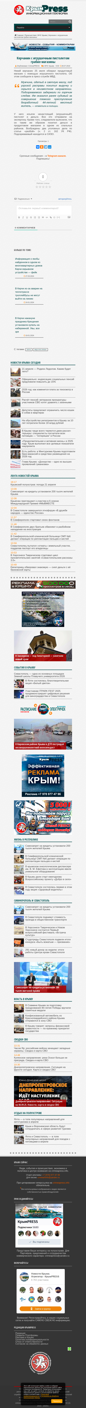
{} (54, 217)
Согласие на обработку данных (31, 1344)
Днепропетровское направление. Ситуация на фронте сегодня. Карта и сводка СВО (39, 1068)
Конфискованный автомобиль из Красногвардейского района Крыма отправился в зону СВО (45, 1018)
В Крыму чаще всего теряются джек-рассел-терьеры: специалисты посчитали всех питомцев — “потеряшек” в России (46, 433)
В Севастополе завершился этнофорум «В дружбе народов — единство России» (39, 511)
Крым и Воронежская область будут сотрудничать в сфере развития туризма (48, 1127)
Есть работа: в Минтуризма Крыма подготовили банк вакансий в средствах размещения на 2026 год (48, 454)
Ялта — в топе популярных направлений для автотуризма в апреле (39, 1120)
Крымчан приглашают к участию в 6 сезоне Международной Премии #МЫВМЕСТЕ (35, 502)
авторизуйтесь (65, 199)
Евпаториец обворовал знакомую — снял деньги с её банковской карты (40, 568)
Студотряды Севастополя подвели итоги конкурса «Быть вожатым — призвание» (48, 940)
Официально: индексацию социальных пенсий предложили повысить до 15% (48, 380)
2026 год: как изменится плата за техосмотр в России (47, 390)
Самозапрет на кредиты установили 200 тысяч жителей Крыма (42, 492)
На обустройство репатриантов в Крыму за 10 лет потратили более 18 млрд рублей (47, 421)
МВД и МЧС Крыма (40, 349)
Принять (56, 1401)
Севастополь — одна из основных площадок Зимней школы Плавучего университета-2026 (39, 675)
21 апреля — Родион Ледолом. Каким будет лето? (46, 370)
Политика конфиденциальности (32, 1339)
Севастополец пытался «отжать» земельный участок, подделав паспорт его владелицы (40, 547)
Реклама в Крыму (24, 1337)
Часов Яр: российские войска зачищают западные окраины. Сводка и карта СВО (42, 1049)
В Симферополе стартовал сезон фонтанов (35, 520)
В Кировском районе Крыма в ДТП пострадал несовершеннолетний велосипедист (39, 745)
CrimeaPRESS (33, 66)
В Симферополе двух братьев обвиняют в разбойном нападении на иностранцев (40, 528)
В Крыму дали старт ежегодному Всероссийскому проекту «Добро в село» (48, 878)
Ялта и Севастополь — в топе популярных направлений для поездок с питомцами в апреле (47, 1139)
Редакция (20, 1333)
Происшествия (30, 35)
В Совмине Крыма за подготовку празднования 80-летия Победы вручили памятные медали (48, 1008)
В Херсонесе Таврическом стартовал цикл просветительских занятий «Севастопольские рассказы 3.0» (42, 558)
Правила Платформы (26, 1335)
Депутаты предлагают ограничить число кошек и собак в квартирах (48, 411)
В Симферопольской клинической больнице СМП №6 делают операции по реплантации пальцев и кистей (41, 537)
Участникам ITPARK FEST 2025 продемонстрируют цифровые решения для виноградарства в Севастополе (47, 693)
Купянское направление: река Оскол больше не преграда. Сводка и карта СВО (40, 1059)
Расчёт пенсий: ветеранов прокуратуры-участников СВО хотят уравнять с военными (46, 401)
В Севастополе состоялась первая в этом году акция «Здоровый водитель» (48, 888)
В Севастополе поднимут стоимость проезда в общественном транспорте (46, 918)
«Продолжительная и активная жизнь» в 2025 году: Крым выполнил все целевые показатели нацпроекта (48, 444)
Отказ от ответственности (28, 1341)
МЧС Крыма (42, 35)
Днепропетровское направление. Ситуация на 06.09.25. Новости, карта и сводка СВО (38, 1103)
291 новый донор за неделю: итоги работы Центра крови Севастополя (45, 951)
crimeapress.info (61, 1183)
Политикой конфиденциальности (36, 1395)
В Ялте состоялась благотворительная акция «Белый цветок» (47, 682)
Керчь (29, 349)
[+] (58, 217)
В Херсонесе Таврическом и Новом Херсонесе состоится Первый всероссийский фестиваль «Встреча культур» (45, 931)
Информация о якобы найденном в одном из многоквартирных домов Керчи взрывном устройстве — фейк (28, 266)
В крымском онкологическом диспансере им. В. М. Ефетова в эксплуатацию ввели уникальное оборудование (48, 869)
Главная (18, 35)
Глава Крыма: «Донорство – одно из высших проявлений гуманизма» (47, 463)
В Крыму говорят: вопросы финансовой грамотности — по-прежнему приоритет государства (47, 1028)
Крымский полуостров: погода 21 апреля (33, 484)
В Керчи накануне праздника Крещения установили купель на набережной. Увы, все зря (27, 325)
